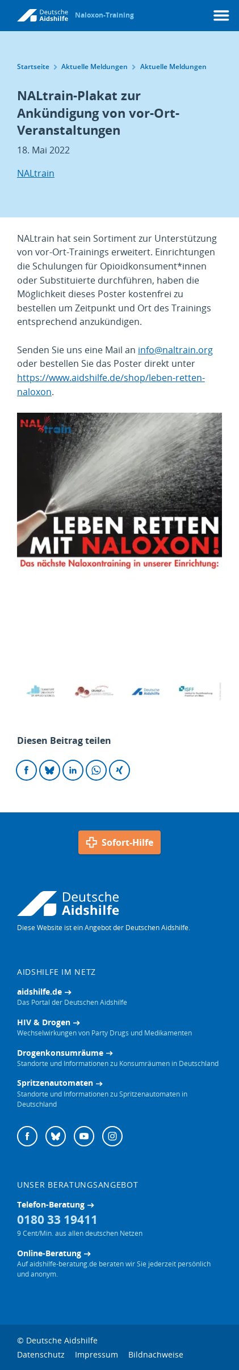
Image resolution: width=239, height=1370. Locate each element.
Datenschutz (41, 1354)
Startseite (37, 66)
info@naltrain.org (175, 349)
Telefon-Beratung (51, 1204)
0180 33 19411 (57, 1219)
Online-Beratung (49, 1253)
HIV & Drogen (43, 1022)
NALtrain (35, 172)
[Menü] (221, 15)
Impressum (96, 1354)
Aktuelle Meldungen (98, 66)
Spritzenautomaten (55, 1082)
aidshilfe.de (39, 991)
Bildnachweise (155, 1354)
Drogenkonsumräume (60, 1052)
